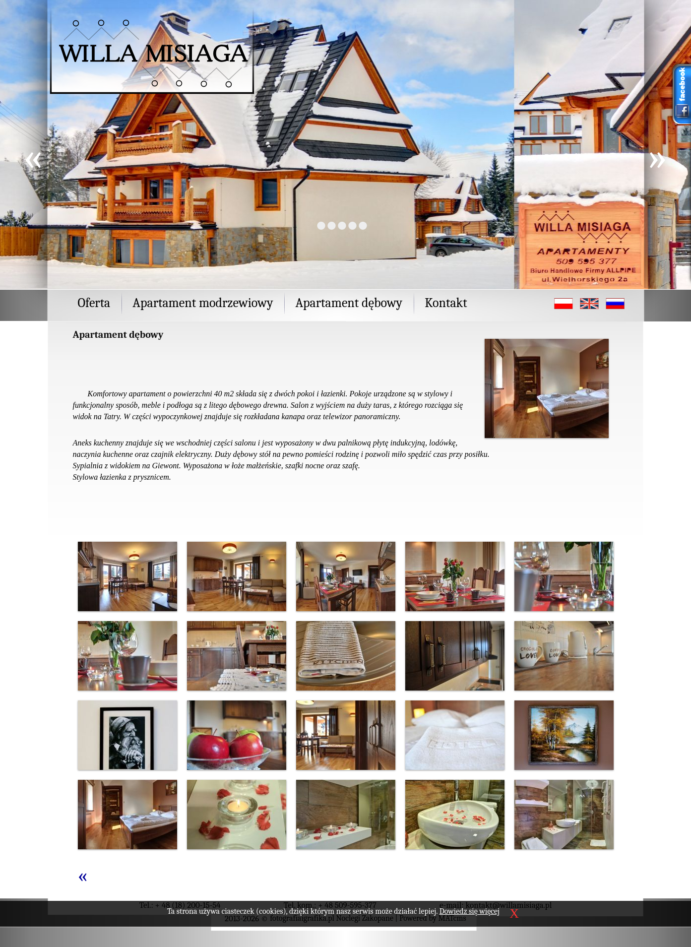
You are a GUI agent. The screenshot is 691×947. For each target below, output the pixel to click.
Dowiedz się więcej (470, 911)
